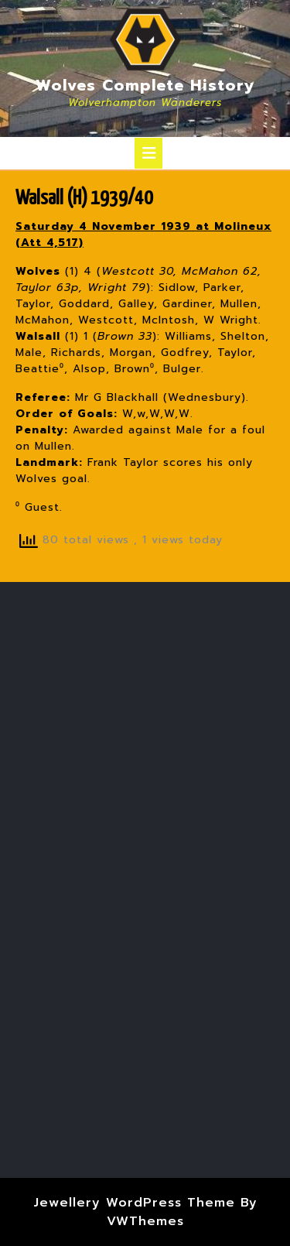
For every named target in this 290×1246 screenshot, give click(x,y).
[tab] (148, 153)
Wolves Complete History (145, 85)
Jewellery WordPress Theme (134, 1202)
